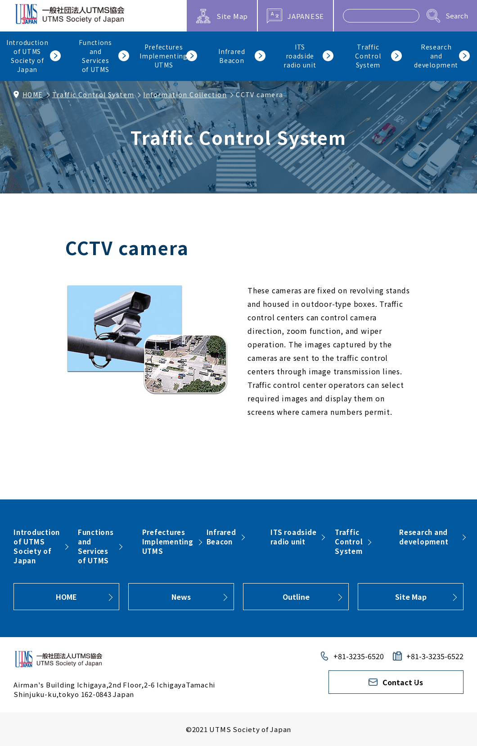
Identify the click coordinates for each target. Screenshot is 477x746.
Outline (296, 596)
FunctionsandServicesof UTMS (96, 546)
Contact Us (402, 682)
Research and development (423, 536)
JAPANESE (306, 16)
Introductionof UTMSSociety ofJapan (37, 546)
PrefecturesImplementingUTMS (168, 541)
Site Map (411, 596)
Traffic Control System (93, 94)
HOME (32, 94)
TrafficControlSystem (349, 541)
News (181, 596)
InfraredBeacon (221, 536)
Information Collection (185, 94)
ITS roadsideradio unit (293, 536)
